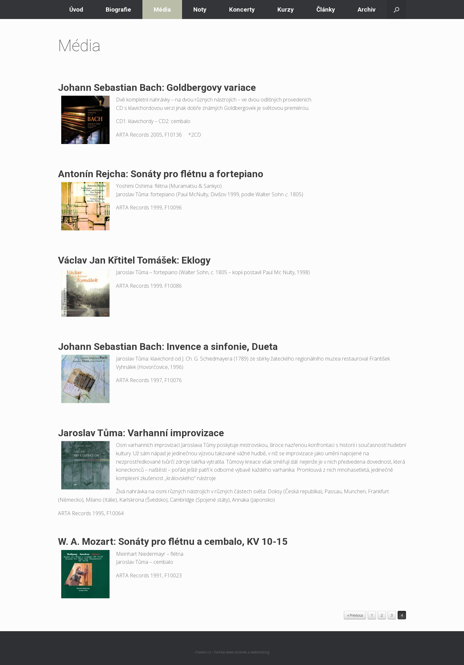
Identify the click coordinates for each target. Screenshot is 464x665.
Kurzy (285, 9)
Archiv (366, 9)
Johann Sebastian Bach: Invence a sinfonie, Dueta (168, 346)
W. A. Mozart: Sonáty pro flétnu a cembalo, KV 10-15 (172, 541)
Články (325, 9)
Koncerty (242, 9)
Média (162, 9)
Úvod (76, 9)
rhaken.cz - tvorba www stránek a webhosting (232, 652)
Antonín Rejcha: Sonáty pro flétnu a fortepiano (160, 173)
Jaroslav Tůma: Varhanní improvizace (141, 433)
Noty (200, 9)
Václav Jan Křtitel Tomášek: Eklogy (134, 260)
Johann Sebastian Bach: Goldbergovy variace (157, 87)
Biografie (118, 9)
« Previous (355, 615)
